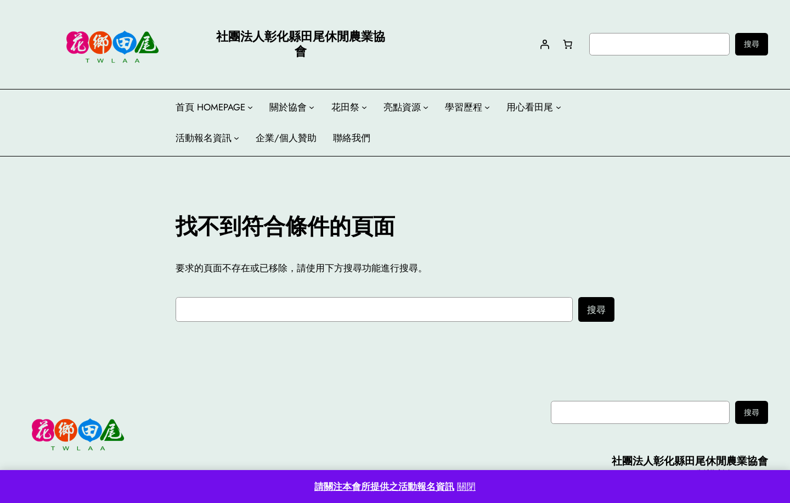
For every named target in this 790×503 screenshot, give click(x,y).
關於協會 (288, 107)
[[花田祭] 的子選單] (364, 107)
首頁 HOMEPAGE (210, 107)
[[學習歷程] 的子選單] (487, 107)
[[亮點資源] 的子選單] (425, 107)
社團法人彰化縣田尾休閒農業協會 (690, 460)
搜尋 (751, 43)
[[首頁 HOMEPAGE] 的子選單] (250, 107)
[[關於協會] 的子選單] (311, 107)
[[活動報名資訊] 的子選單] (236, 138)
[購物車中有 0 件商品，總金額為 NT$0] (567, 43)
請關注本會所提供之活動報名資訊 (384, 486)
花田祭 (345, 107)
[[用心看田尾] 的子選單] (558, 107)
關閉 (466, 486)
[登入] (544, 43)
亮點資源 (402, 107)
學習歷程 (463, 107)
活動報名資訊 (204, 137)
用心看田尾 (529, 107)
